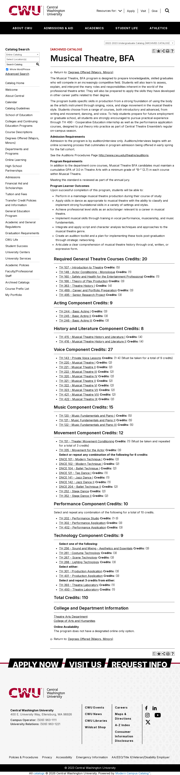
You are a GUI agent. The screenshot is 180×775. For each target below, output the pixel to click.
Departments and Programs (16, 151)
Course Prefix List (17, 288)
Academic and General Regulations (20, 224)
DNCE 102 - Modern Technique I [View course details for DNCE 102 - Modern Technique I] (81, 464)
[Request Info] (139, 663)
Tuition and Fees (16, 194)
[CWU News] (93, 714)
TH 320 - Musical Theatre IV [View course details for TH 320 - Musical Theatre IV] (78, 376)
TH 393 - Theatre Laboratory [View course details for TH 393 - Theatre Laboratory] (78, 585)
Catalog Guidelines (17, 108)
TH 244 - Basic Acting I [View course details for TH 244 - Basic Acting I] (75, 311)
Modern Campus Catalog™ (132, 773)
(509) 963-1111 (47, 720)
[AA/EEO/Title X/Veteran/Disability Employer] (140, 757)
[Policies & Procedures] (24, 757)
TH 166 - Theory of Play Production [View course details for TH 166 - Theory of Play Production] (83, 281)
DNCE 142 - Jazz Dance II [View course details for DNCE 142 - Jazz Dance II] (76, 482)
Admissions (12, 177)
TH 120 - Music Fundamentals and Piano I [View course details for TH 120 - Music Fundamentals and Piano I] (87, 415)
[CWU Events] (94, 707)
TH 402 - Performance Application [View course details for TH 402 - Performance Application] (82, 527)
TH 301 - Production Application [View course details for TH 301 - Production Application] (80, 571)
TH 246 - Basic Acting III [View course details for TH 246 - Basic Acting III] (75, 320)
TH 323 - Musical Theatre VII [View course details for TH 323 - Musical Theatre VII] (78, 390)
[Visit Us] (85, 663)
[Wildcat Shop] (95, 727)
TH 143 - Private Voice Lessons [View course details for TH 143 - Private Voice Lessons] (80, 358)
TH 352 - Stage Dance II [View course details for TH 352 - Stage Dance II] (75, 496)
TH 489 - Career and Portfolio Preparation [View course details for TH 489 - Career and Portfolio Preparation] (88, 290)
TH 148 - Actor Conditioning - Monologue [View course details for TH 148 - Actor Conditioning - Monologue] (87, 272)
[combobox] (139, 43)
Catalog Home (14, 83)
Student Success (16, 246)
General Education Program (17, 213)
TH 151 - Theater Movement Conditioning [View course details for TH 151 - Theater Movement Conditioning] (86, 441)
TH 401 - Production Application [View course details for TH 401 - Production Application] (81, 576)
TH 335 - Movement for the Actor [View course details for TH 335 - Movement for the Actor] (82, 450)
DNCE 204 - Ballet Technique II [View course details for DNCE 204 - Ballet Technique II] (80, 486)
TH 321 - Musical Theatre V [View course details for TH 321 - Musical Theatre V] (77, 381)
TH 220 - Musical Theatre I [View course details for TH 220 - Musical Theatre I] (77, 362)
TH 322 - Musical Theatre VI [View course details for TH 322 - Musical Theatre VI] (78, 385)
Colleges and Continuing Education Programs (21, 124)
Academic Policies (17, 265)
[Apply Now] (35, 663)
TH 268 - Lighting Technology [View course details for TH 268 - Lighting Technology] (79, 562)
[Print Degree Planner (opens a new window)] (154, 51)
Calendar (11, 102)
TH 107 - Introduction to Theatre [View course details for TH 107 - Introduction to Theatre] (81, 267)
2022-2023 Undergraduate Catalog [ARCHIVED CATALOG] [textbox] (137, 43)
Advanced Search (17, 74)
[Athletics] (158, 28)
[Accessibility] (63, 757)
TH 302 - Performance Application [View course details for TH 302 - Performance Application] (82, 523)
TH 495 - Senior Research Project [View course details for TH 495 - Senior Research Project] (82, 295)
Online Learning (15, 160)
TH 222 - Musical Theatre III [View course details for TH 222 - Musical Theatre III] (78, 371)
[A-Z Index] (122, 725)
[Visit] (143, 11)
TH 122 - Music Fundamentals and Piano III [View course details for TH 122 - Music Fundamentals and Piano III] (88, 425)
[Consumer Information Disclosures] (127, 736)
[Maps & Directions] (127, 716)
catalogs (38, 773)
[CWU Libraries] (96, 720)
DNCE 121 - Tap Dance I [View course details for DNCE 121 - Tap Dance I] (75, 473)
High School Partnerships (13, 168)
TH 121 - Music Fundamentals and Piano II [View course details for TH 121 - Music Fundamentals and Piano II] (87, 420)
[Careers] (121, 707)
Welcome (11, 89)
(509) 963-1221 (50, 724)
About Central (14, 96)
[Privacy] (47, 757)
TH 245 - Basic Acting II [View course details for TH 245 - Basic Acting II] (75, 316)
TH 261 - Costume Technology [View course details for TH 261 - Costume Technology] (79, 553)
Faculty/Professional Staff (19, 274)
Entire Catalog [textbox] (14, 54)
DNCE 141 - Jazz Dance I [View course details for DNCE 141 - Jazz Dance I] (76, 477)
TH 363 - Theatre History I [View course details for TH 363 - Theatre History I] (77, 285)
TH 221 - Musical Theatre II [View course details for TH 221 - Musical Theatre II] (77, 367)
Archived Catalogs (17, 282)
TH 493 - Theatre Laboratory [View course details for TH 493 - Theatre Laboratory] (79, 589)
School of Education (19, 115)
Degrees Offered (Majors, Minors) (22, 140)
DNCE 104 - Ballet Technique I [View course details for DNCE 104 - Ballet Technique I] (79, 468)
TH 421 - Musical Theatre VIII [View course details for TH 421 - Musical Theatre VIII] (79, 394)
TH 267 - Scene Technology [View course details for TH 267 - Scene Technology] (78, 557)
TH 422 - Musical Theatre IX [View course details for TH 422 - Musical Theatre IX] (78, 399)
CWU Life (11, 239)
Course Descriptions (18, 132)
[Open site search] (167, 10)
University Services (18, 258)
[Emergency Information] (92, 757)
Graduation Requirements (22, 233)
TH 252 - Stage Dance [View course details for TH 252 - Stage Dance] (74, 491)
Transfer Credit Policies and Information (20, 203)
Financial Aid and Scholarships (16, 186)
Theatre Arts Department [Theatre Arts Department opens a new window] (71, 616)
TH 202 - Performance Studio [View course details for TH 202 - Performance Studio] (79, 518)
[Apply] (131, 11)
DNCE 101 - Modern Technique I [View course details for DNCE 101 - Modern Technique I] (80, 459)
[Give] (154, 11)
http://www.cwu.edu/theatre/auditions (124, 155)
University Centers (17, 252)
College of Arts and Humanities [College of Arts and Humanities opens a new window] (74, 621)
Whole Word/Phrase (20, 69)
